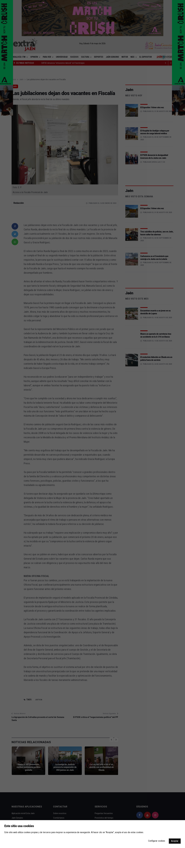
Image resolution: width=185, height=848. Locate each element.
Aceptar (174, 841)
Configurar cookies (156, 840)
